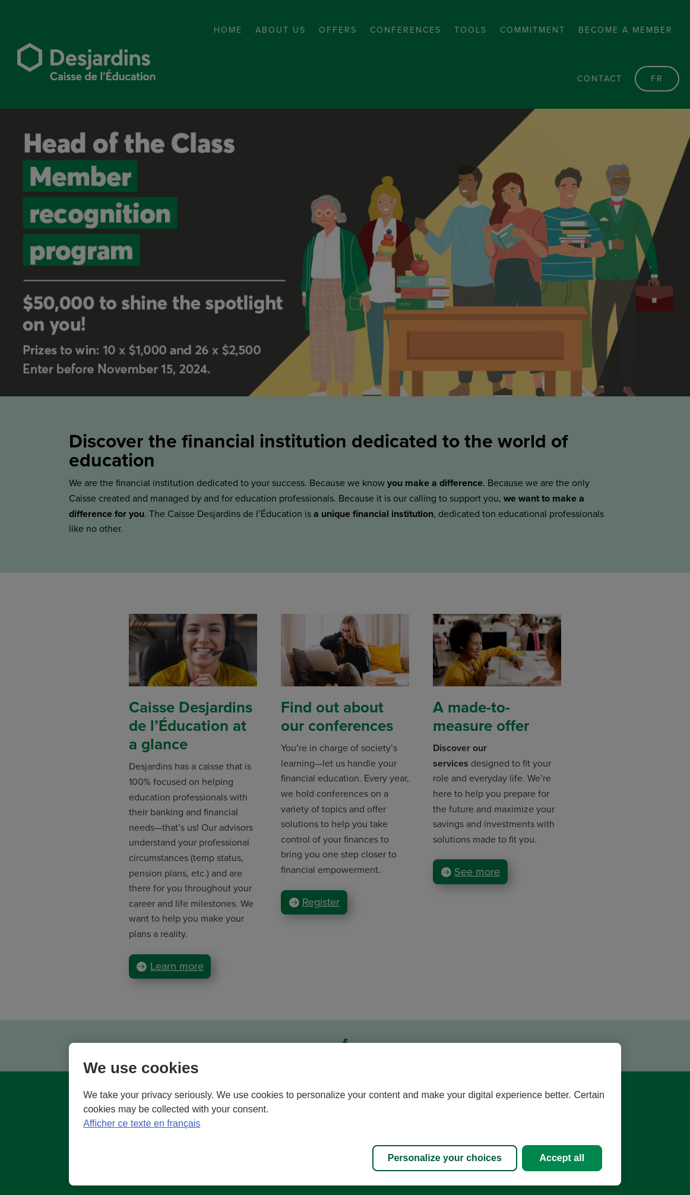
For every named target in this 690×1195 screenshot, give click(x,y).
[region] (345, 1114)
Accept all (562, 1158)
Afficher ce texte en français (141, 1123)
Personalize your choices (445, 1158)
